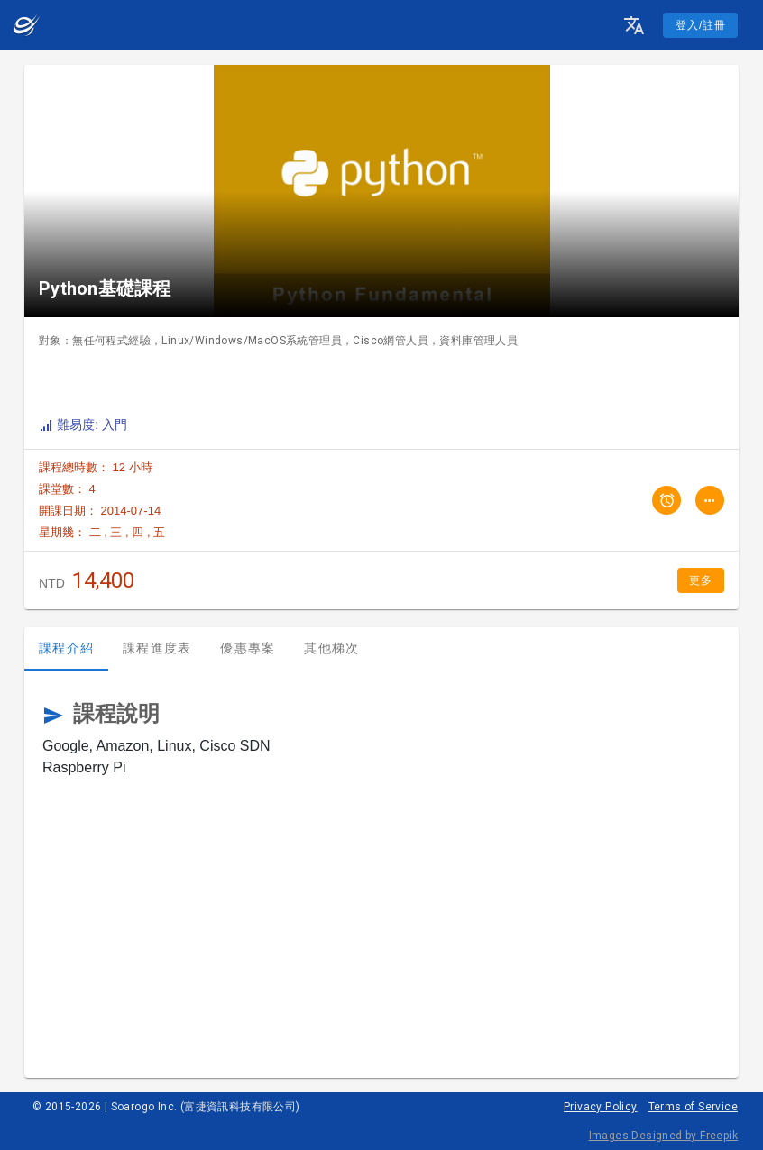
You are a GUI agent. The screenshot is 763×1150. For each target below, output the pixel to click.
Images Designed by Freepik (663, 1135)
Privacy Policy (601, 1106)
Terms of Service (693, 1106)
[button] (634, 25)
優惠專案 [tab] (247, 648)
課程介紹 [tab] (66, 648)
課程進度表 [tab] (157, 648)
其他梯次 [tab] (331, 648)
